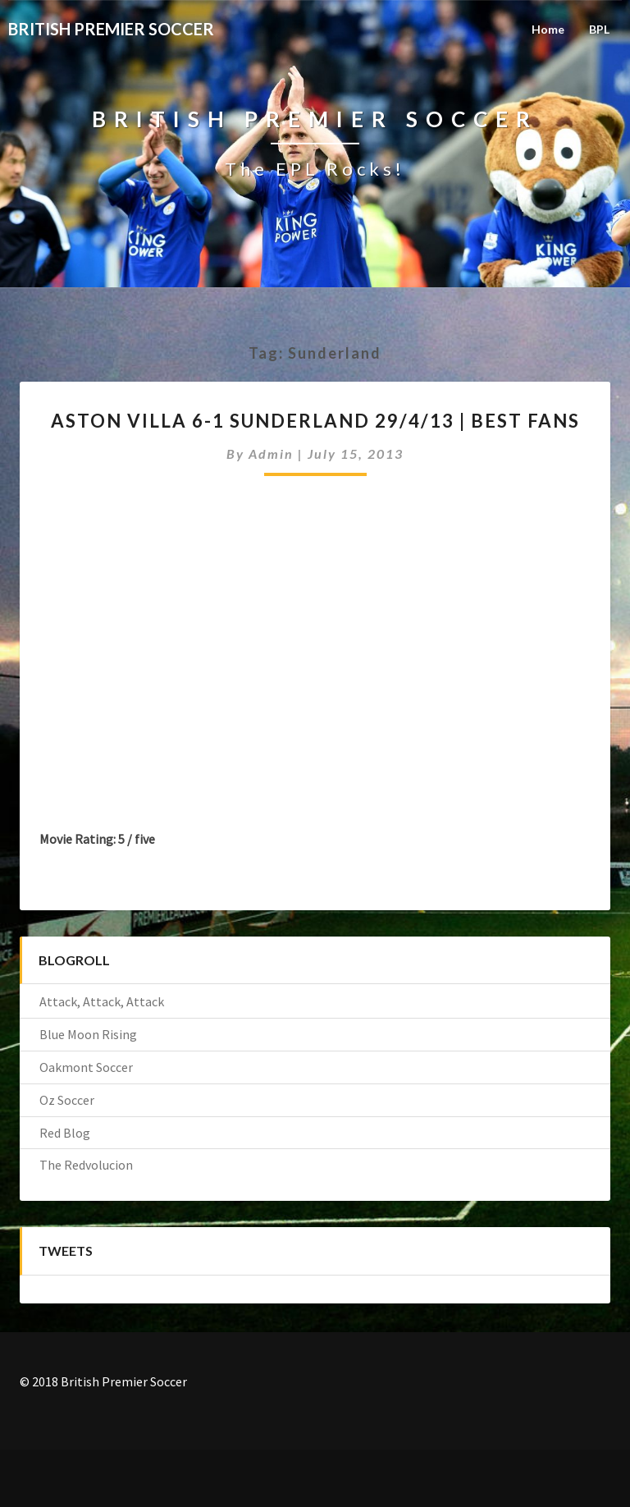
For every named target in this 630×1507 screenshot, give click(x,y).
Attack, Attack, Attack (101, 1001)
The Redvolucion (86, 1165)
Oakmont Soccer (86, 1067)
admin (271, 453)
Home (548, 29)
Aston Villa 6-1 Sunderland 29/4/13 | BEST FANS (315, 421)
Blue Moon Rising (88, 1034)
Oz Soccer (66, 1100)
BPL (599, 29)
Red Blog (64, 1133)
